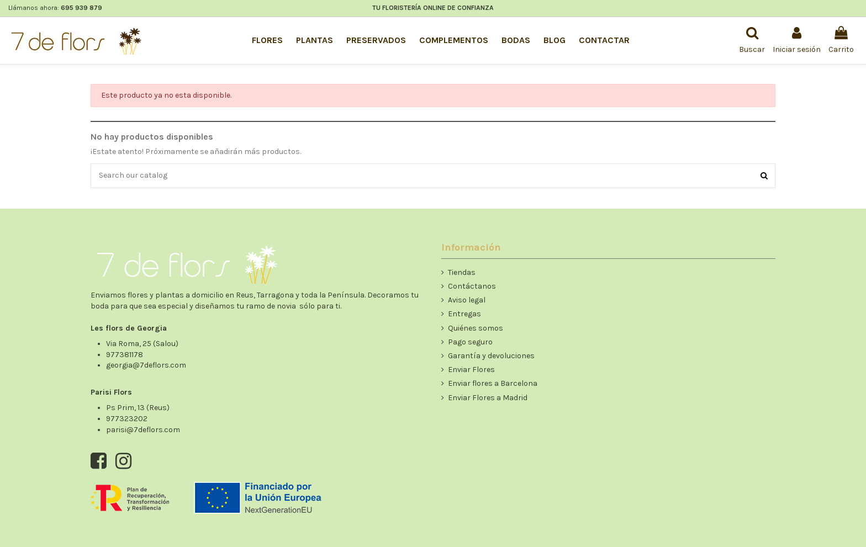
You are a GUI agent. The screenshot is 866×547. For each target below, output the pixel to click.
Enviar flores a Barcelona (492, 383)
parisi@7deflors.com (143, 429)
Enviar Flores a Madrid (487, 397)
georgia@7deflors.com (146, 365)
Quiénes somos (475, 328)
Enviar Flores (471, 369)
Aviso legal (466, 300)
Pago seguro (470, 342)
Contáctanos (472, 286)
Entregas (464, 313)
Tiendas (462, 272)
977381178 (124, 354)
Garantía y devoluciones (491, 355)
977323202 (126, 418)
